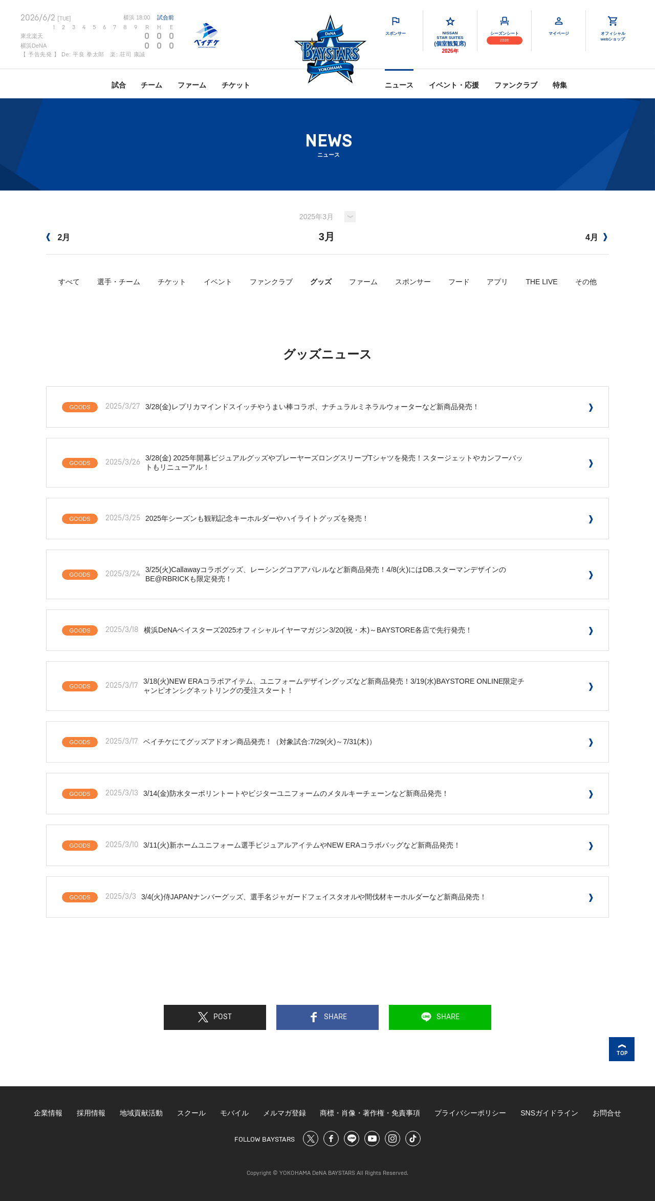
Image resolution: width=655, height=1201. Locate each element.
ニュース (399, 85)
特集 (560, 85)
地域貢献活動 (141, 1113)
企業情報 (48, 1113)
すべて (69, 282)
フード (459, 282)
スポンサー (413, 282)
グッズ (321, 282)
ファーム (192, 85)
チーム (151, 85)
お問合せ (607, 1113)
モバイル (234, 1113)
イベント (218, 282)
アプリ (497, 282)
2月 (58, 237)
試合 (119, 85)
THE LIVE (541, 282)
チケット (236, 85)
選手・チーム (118, 282)
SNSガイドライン (549, 1113)
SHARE (328, 1017)
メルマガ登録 (284, 1113)
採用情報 (91, 1113)
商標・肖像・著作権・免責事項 (370, 1113)
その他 (586, 282)
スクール (191, 1113)
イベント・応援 (454, 85)
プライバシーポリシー (470, 1113)
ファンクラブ (515, 85)
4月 (596, 237)
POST (215, 1017)
